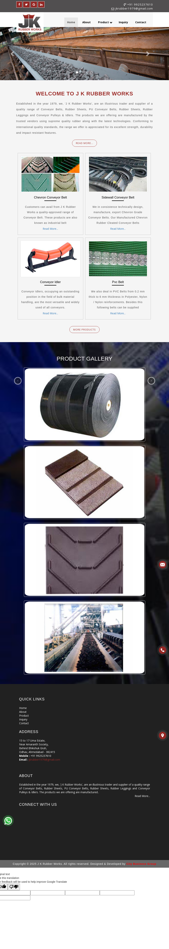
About (86, 22)
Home (71, 22)
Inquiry (123, 22)
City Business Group (141, 863)
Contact (140, 22)
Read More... (84, 143)
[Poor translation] (14, 887)
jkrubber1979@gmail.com (134, 8)
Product (105, 22)
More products (84, 329)
